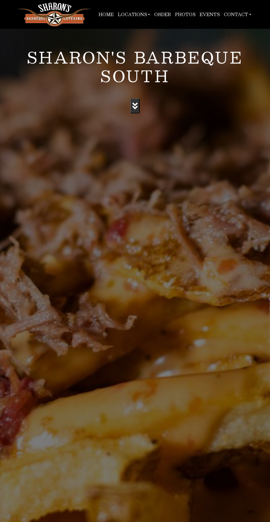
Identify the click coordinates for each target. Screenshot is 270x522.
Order (162, 14)
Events (210, 14)
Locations (132, 14)
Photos (185, 14)
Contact (236, 14)
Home (106, 14)
